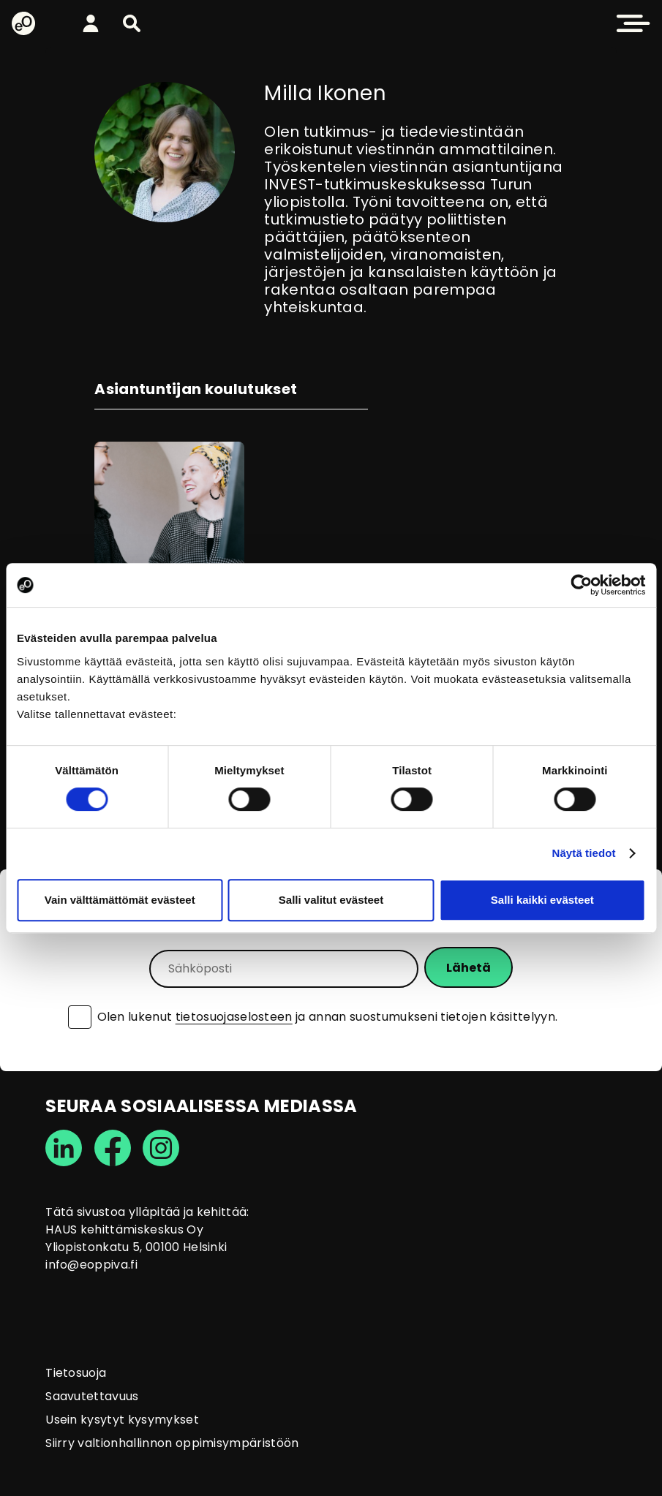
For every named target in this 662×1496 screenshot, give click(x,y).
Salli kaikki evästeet (542, 900)
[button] (131, 23)
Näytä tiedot (584, 853)
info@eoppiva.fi (91, 1264)
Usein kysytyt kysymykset (122, 1419)
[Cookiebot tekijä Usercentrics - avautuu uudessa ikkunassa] (581, 585)
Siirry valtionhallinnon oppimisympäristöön (171, 1443)
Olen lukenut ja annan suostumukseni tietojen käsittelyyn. (327, 1017)
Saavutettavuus (91, 1396)
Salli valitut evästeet (331, 900)
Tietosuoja (75, 1372)
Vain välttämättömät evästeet (120, 900)
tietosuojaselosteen (234, 1016)
